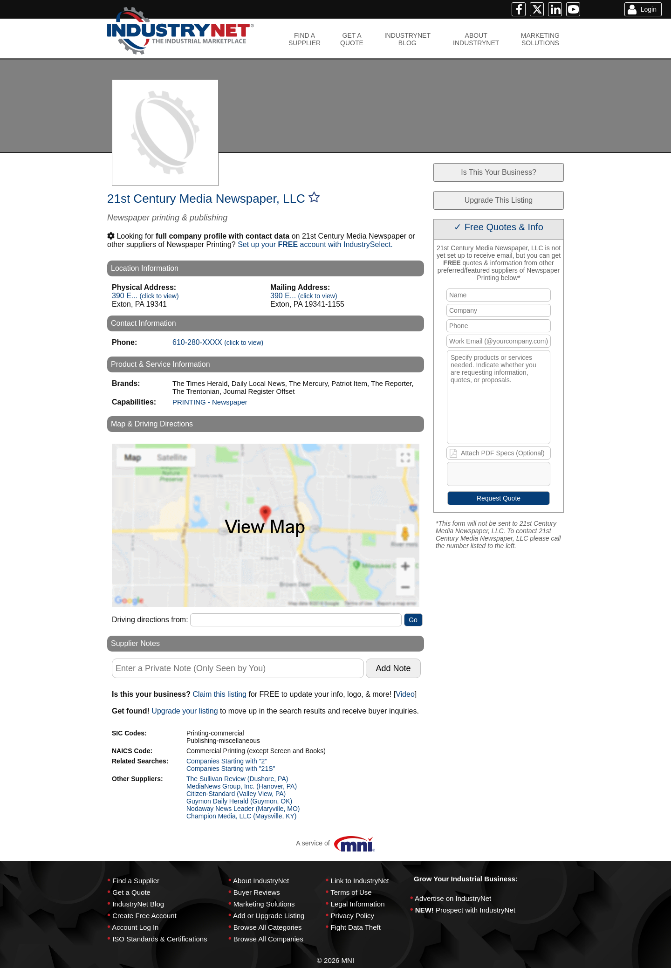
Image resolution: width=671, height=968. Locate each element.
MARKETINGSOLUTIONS (540, 39)
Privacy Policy (352, 916)
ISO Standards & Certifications (159, 939)
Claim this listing (219, 694)
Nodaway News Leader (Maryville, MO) (243, 808)
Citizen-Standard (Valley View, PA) (236, 793)
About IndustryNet (261, 881)
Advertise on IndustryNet (453, 898)
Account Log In (135, 927)
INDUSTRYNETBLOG (407, 39)
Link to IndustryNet (360, 881)
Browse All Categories (267, 927)
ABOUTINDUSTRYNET (476, 39)
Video (405, 694)
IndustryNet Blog (138, 904)
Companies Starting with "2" (226, 761)
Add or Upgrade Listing (268, 916)
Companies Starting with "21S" (230, 768)
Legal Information (358, 904)
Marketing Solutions (264, 904)
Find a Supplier (135, 881)
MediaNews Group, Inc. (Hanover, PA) (241, 786)
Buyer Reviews (256, 892)
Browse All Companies (268, 939)
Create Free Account (144, 916)
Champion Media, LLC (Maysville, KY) (241, 816)
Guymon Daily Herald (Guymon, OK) (239, 801)
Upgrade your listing (184, 711)
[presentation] (518, 476)
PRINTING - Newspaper (209, 402)
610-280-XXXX (217, 342)
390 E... (145, 296)
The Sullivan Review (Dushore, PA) (237, 779)
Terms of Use (350, 892)
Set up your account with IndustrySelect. (315, 244)
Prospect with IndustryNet (475, 910)
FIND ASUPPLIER (304, 39)
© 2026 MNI (335, 960)
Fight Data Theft (356, 927)
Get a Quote (131, 892)
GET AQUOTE (351, 39)
